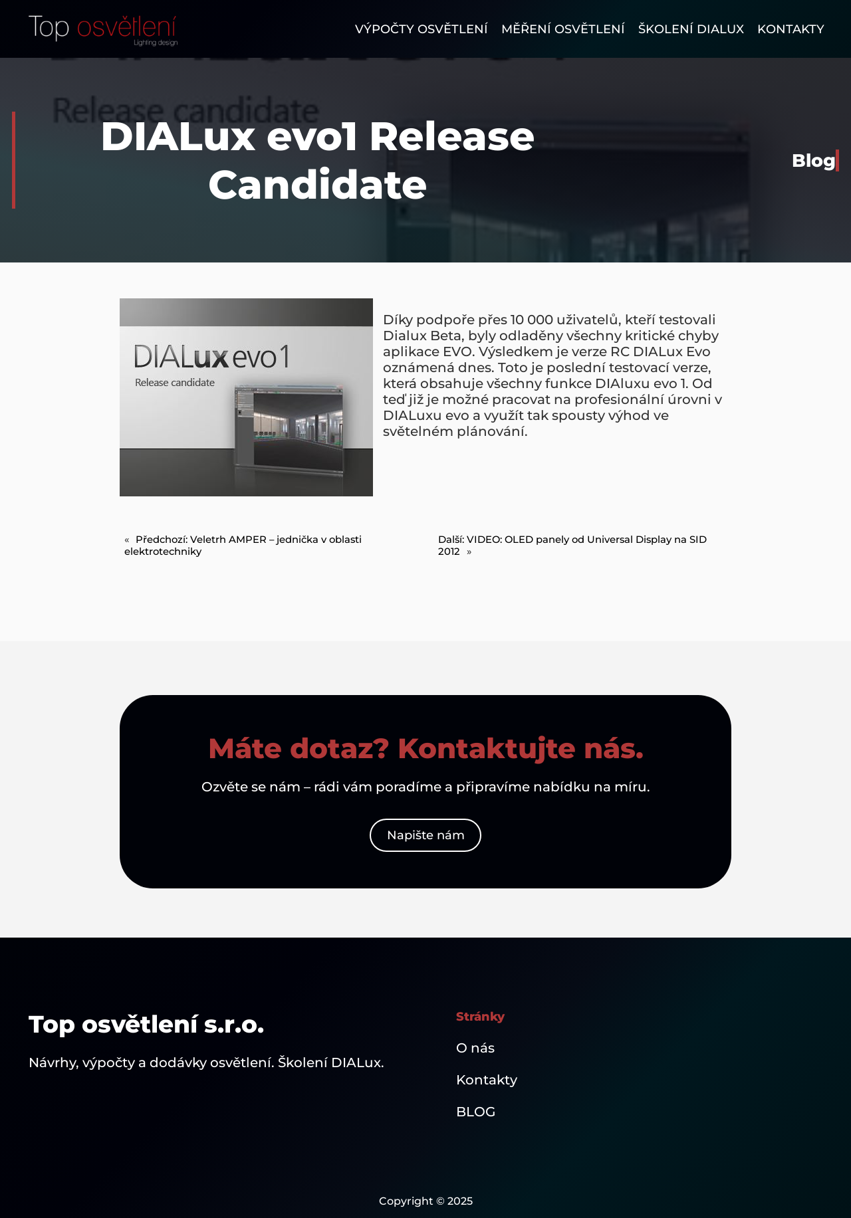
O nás (475, 1048)
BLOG (475, 1112)
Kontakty (486, 1080)
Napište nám (426, 835)
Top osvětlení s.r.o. (146, 1024)
